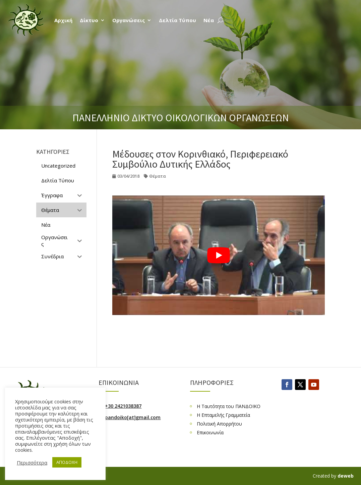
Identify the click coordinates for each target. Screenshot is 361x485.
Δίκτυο (89, 20)
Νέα (208, 20)
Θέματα (157, 176)
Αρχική (63, 20)
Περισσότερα (32, 462)
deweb (346, 476)
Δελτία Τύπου (177, 20)
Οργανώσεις (128, 20)
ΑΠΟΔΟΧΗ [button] (66, 462)
